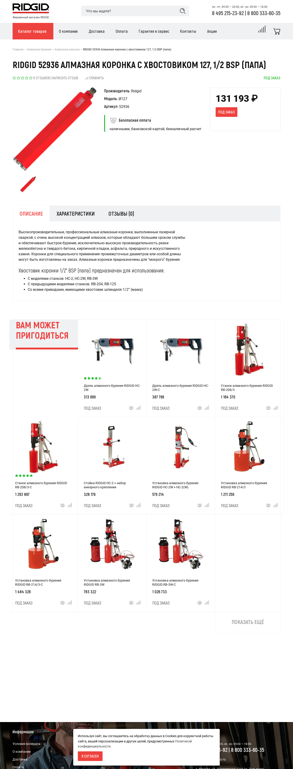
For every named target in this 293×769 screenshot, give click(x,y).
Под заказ (226, 112)
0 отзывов (41, 78)
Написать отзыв (65, 78)
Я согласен (90, 756)
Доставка (20, 759)
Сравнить (94, 78)
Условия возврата (26, 744)
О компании (22, 751)
